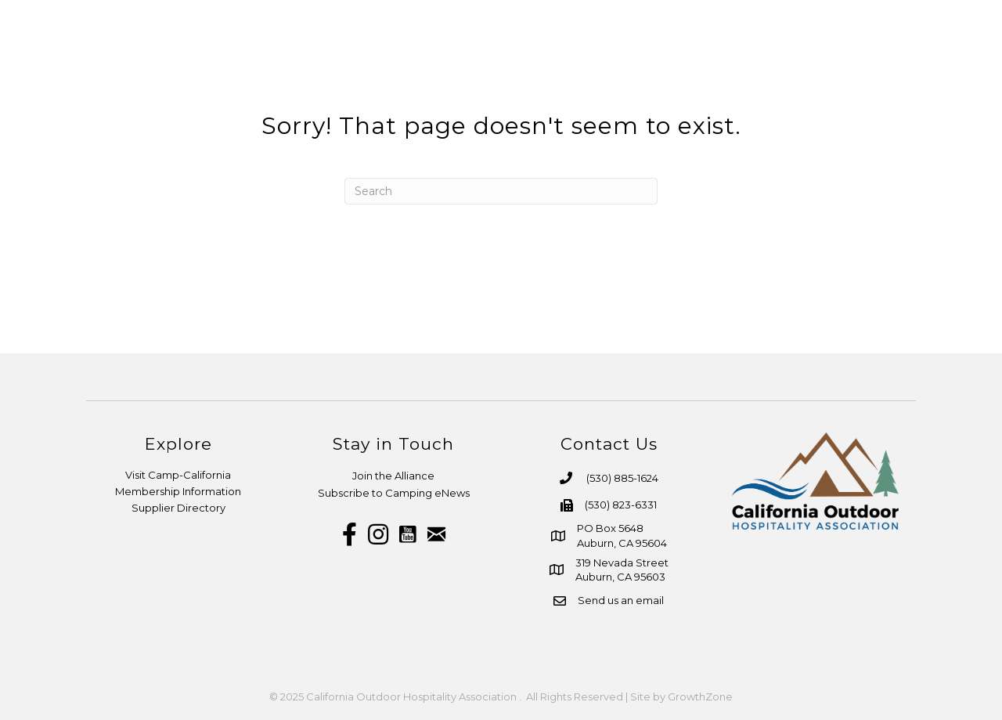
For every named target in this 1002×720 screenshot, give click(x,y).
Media (760, 67)
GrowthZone (700, 696)
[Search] (501, 191)
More (930, 67)
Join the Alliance (393, 475)
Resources (669, 67)
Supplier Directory (178, 507)
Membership (558, 67)
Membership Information (178, 491)
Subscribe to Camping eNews (394, 493)
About (461, 67)
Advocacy (845, 67)
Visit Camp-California (178, 475)
